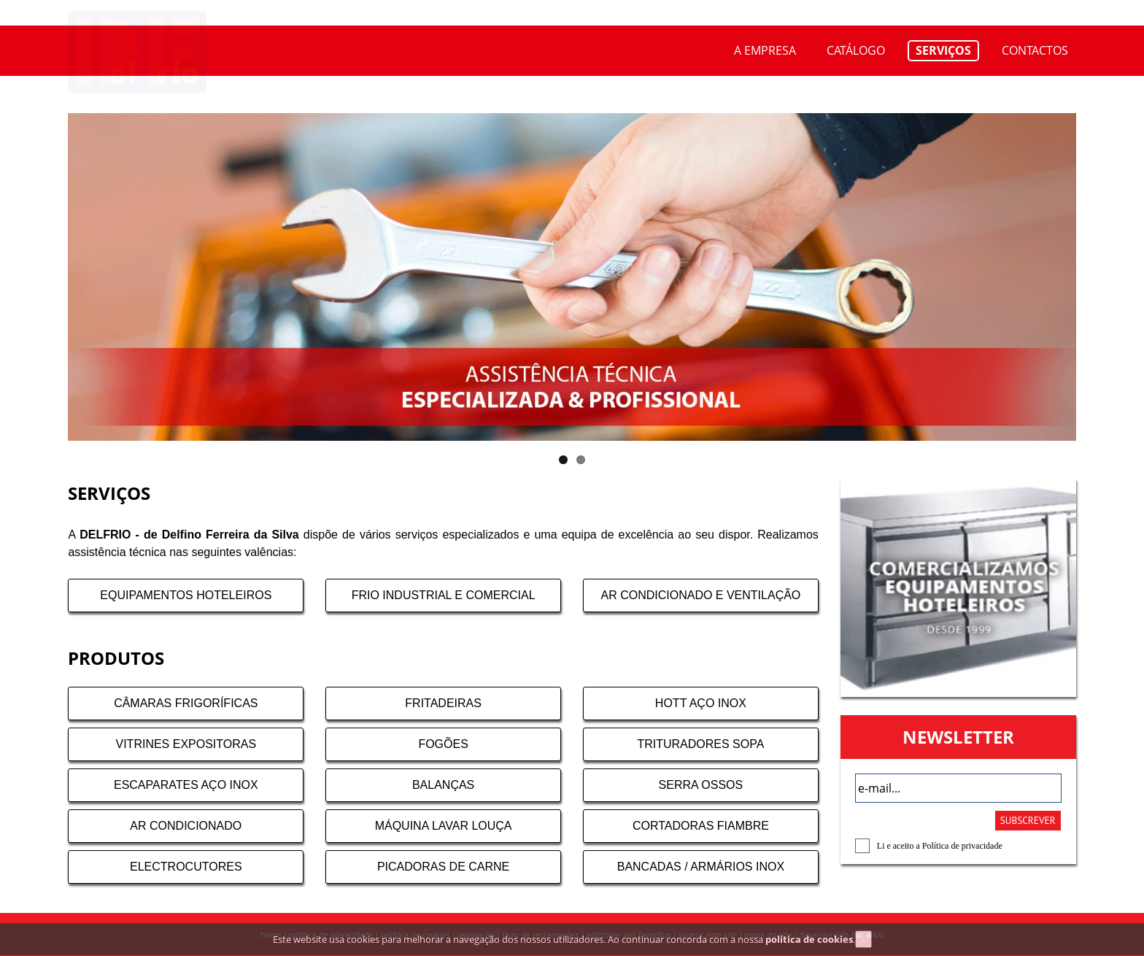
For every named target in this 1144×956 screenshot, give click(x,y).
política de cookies (809, 945)
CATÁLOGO (856, 50)
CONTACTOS (1035, 50)
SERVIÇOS (943, 50)
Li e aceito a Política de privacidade (939, 846)
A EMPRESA (765, 50)
